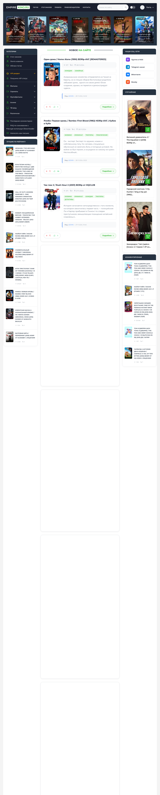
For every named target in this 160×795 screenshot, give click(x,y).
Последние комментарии (19, 121)
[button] (147, 7)
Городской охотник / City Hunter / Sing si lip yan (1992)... (138, 192)
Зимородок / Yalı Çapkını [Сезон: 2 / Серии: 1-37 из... (139, 245)
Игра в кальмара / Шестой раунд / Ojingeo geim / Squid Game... (101, 38)
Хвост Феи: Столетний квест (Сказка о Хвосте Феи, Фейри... (58, 38)
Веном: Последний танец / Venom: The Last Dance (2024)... (15, 39)
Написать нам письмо (17, 133)
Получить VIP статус (16, 78)
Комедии (68, 71)
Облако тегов (14, 66)
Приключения (102, 135)
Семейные (79, 71)
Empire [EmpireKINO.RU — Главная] (18, 7)
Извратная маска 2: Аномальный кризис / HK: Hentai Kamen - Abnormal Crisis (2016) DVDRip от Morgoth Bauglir (24, 315)
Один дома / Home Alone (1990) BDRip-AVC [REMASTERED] (75, 59)
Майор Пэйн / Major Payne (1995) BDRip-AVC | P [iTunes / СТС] (25, 236)
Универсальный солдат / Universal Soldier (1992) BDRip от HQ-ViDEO (24, 253)
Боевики (68, 135)
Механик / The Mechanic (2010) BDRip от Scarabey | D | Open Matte (25, 150)
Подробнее (108, 107)
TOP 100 (35, 7)
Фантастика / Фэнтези (73, 264)
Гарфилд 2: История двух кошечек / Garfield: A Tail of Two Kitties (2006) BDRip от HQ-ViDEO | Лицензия (143, 353)
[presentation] (8, 30)
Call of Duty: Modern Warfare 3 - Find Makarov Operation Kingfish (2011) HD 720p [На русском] (24, 196)
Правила (58, 7)
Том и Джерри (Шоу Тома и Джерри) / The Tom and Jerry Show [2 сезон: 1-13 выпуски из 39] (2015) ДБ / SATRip (143, 333)
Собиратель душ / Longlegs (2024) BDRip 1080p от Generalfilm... (80, 38)
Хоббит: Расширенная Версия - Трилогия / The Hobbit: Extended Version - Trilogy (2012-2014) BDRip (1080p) (25, 217)
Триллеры (90, 135)
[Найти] (125, 7)
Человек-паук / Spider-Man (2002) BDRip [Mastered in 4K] (74, 439)
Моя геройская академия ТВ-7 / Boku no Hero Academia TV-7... (144, 38)
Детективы (69, 199)
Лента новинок (14, 61)
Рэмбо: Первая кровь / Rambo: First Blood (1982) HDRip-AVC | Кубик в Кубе (24, 295)
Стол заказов (46, 7)
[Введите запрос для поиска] (110, 7)
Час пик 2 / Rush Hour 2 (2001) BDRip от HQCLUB (69, 185)
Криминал (78, 135)
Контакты (86, 7)
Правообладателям (72, 7)
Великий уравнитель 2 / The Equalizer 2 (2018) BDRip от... (138, 140)
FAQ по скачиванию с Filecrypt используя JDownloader (20, 127)
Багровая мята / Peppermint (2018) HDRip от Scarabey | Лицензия (25, 335)
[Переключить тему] (133, 7)
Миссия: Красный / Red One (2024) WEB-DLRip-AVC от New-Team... (37, 38)
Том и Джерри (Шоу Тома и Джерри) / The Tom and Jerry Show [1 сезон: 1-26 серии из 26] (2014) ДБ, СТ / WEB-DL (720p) (143, 269)
